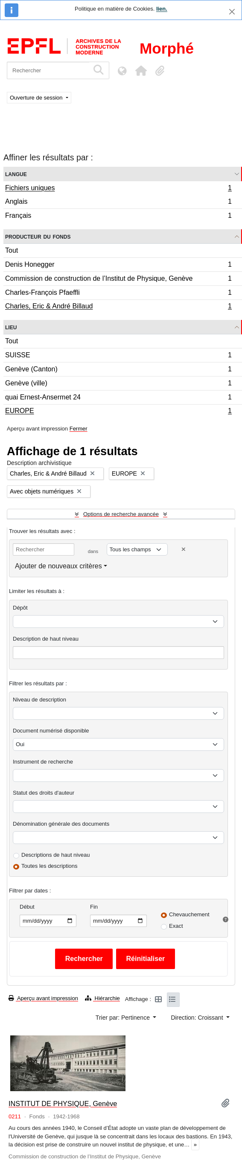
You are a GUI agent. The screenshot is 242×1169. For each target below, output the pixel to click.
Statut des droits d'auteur (43, 793)
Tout (11, 250)
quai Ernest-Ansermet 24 (118, 398)
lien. (161, 9)
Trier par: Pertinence (124, 1017)
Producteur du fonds (37, 236)
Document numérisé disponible (51, 730)
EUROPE (118, 412)
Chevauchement (189, 914)
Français (118, 216)
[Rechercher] (48, 70)
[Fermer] (232, 11)
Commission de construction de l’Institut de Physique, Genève (118, 280)
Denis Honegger (118, 265)
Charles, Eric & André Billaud (118, 307)
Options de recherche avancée (121, 514)
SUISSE (118, 356)
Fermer (78, 428)
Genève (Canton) (118, 370)
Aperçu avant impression (43, 998)
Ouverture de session (37, 97)
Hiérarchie (102, 998)
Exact (176, 926)
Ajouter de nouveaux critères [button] (58, 566)
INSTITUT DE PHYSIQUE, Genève (63, 1103)
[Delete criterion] (183, 549)
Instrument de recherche (43, 761)
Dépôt (20, 607)
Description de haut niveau (46, 639)
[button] (140, 70)
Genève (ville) (118, 384)
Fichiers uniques (118, 189)
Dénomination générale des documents (61, 824)
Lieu (11, 327)
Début (27, 907)
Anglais (118, 203)
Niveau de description (39, 699)
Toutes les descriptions (49, 866)
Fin (94, 907)
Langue (16, 174)
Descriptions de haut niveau (55, 855)
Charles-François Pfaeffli (118, 294)
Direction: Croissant (198, 1017)
